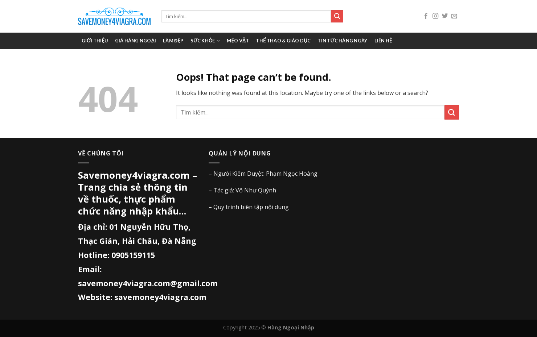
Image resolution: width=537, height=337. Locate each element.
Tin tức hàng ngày (342, 40)
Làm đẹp (173, 40)
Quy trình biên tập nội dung (251, 207)
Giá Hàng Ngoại (135, 40)
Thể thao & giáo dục (283, 40)
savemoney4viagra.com (160, 297)
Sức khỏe (205, 40)
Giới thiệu (95, 40)
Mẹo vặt (238, 40)
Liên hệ (383, 40)
